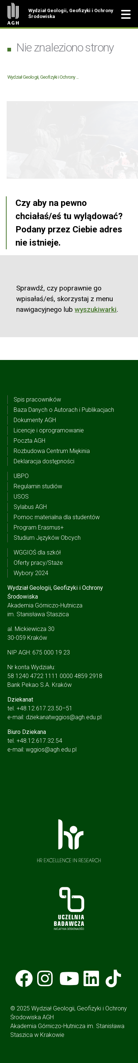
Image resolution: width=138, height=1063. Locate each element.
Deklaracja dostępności (44, 461)
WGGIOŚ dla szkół (37, 552)
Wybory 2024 (31, 573)
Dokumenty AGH (35, 420)
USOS (21, 496)
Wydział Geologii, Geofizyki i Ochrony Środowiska (70, 13)
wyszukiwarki (96, 309)
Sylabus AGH (30, 506)
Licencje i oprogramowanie (49, 430)
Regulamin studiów (38, 486)
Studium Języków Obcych (47, 537)
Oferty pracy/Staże (38, 562)
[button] (126, 14)
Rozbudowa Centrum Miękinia (52, 450)
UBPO (21, 475)
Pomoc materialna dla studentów (57, 517)
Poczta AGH (29, 440)
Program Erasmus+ (39, 527)
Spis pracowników (37, 399)
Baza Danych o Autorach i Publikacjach (64, 409)
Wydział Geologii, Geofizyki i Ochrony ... (42, 77)
